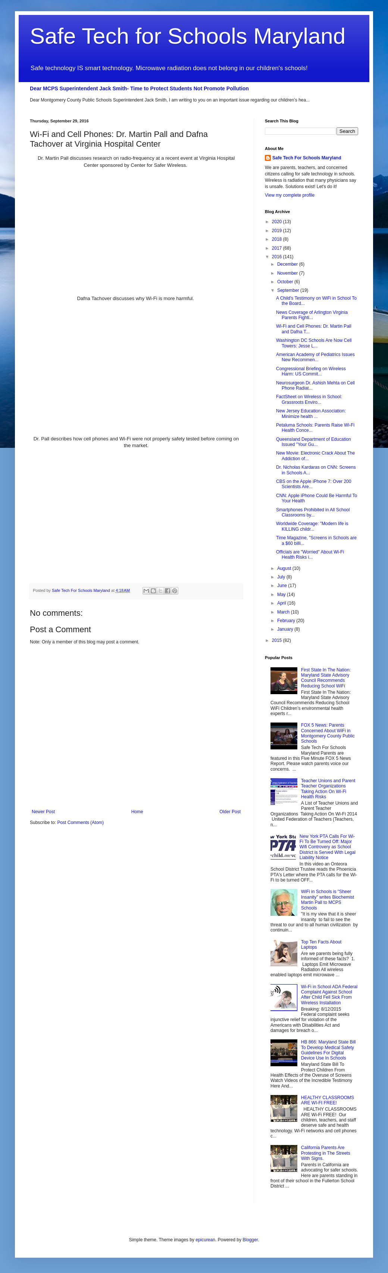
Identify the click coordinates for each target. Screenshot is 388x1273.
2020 (277, 221)
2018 (277, 239)
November (288, 273)
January (285, 629)
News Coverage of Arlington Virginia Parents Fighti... (312, 315)
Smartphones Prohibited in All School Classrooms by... (313, 512)
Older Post (230, 811)
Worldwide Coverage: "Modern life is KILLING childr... (312, 526)
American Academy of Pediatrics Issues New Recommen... (315, 357)
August (284, 568)
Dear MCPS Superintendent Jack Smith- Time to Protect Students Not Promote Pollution (139, 88)
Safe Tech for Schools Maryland (187, 36)
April (282, 603)
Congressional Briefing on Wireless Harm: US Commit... (311, 371)
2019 (277, 230)
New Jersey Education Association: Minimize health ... (311, 413)
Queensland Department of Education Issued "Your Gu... (313, 442)
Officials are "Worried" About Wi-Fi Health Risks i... (310, 554)
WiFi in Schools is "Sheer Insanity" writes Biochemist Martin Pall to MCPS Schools (327, 899)
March (284, 612)
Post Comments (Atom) (80, 822)
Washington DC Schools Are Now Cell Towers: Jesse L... (313, 343)
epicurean (205, 1239)
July (282, 577)
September (288, 290)
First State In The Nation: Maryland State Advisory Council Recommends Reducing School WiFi (326, 678)
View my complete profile (290, 195)
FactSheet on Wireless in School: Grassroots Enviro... (309, 399)
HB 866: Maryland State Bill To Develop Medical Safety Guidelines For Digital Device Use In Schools (328, 1050)
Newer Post (43, 811)
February (286, 620)
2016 (277, 256)
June (282, 585)
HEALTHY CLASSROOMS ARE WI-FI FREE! (327, 1100)
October (285, 281)
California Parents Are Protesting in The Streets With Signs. (325, 1153)
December (288, 264)
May (282, 594)
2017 (277, 248)
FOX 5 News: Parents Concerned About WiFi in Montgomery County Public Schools (328, 733)
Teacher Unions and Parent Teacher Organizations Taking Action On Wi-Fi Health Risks (328, 788)
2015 (277, 640)
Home (137, 811)
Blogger (250, 1239)
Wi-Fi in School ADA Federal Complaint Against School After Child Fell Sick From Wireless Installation (329, 994)
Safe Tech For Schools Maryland (306, 157)
